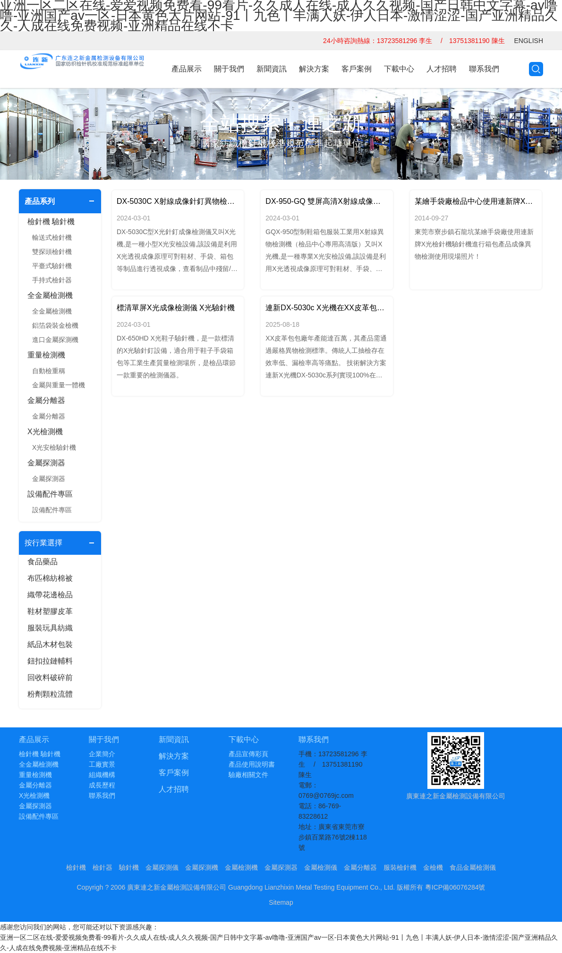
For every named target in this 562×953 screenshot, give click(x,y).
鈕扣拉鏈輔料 (50, 661)
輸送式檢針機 (52, 237)
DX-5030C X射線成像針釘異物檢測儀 (178, 201)
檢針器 (102, 867)
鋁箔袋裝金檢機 (55, 325)
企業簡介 (102, 754)
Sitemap (281, 902)
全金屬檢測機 (50, 295)
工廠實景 (102, 764)
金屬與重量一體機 (58, 385)
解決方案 (314, 69)
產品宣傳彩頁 (248, 754)
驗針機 (129, 867)
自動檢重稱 (48, 371)
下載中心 (399, 69)
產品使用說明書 (252, 764)
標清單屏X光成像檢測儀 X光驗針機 (176, 308)
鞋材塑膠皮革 (50, 611)
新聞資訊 (271, 69)
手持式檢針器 (52, 280)
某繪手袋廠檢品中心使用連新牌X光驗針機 (476, 201)
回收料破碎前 (50, 677)
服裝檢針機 (400, 867)
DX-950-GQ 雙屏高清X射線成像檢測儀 (326, 201)
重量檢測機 (46, 355)
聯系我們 (484, 69)
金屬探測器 (46, 463)
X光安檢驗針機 (54, 447)
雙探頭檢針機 (52, 251)
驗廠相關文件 (248, 774)
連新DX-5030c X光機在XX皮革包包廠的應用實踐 (326, 308)
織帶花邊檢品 (50, 595)
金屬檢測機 (241, 867)
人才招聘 (441, 69)
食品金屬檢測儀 (473, 867)
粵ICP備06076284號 (455, 887)
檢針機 (76, 867)
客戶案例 (356, 69)
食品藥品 (42, 562)
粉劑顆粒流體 (50, 694)
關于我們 (229, 69)
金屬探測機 (201, 867)
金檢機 (433, 867)
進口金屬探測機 (55, 339)
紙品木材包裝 (50, 644)
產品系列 (40, 201)
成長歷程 (102, 785)
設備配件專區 (50, 494)
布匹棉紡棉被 (50, 578)
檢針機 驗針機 (51, 222)
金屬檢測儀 (320, 867)
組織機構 (102, 774)
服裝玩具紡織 (50, 628)
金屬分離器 (46, 400)
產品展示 (186, 69)
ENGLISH (528, 40)
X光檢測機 (45, 432)
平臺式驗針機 (52, 266)
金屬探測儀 (162, 867)
